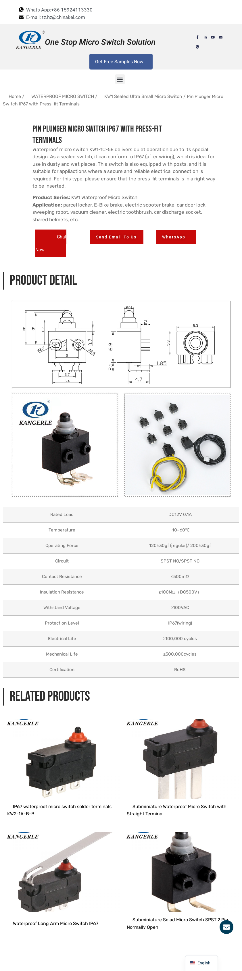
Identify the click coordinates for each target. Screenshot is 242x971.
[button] (120, 79)
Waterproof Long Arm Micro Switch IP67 (55, 963)
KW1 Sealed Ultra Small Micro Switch (143, 96)
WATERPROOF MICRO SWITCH (62, 96)
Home (15, 96)
